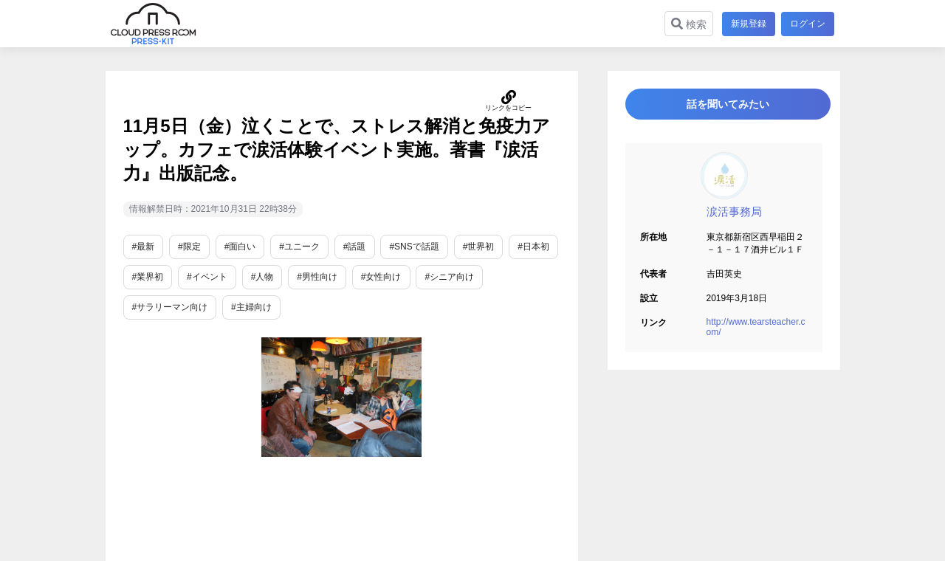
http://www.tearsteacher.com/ (756, 335)
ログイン (807, 23)
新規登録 (745, 23)
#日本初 (533, 246)
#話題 (354, 246)
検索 (686, 24)
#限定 (189, 246)
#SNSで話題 (414, 246)
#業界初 (148, 277)
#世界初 (479, 246)
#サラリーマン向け (170, 307)
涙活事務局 (734, 219)
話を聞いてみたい (723, 108)
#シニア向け (449, 277)
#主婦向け (251, 307)
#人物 (262, 277)
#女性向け (381, 277)
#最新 (143, 246)
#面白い (240, 246)
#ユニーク (299, 246)
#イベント (207, 277)
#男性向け (317, 277)
